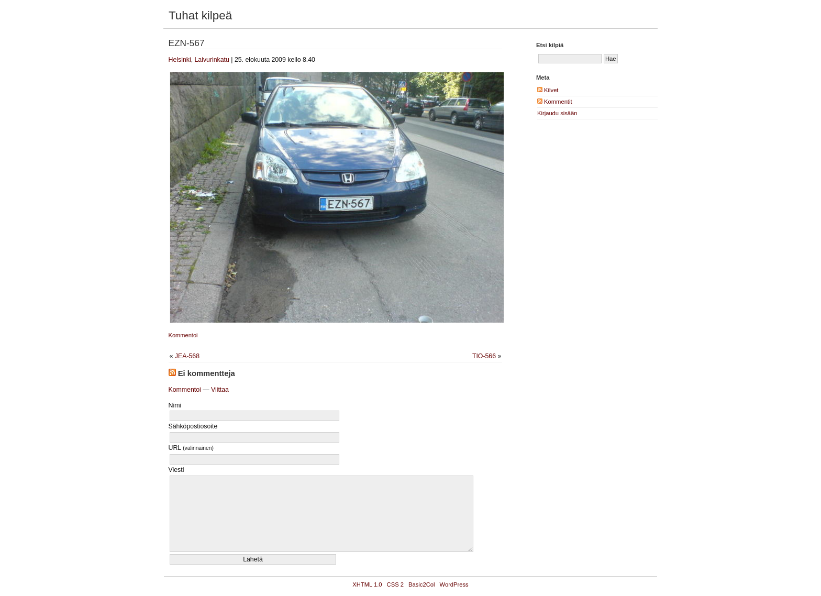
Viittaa (220, 389)
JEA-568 (187, 356)
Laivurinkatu (211, 59)
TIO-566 (484, 356)
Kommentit (554, 101)
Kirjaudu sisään (557, 113)
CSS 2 (395, 584)
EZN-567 (187, 43)
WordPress (454, 584)
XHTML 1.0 (367, 584)
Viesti (176, 469)
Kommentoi (183, 335)
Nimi (175, 405)
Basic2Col (421, 584)
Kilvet (547, 90)
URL (191, 447)
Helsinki (180, 59)
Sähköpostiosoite (193, 426)
